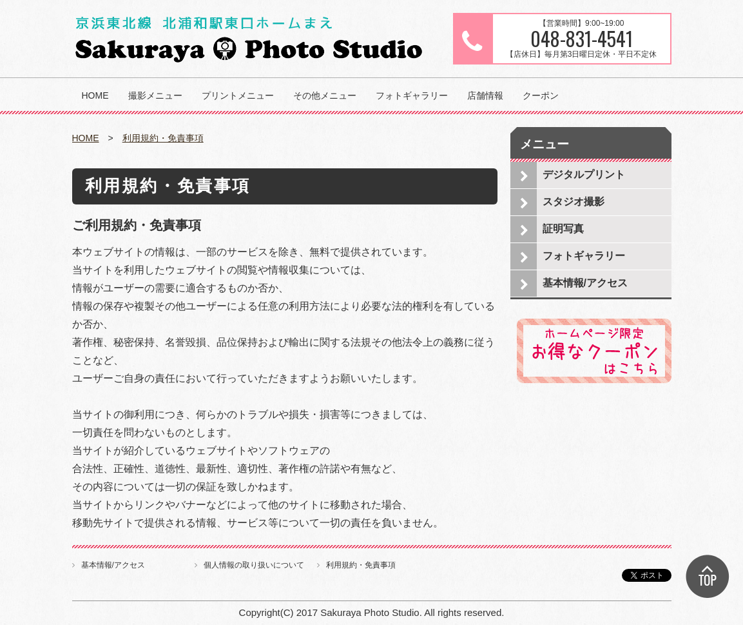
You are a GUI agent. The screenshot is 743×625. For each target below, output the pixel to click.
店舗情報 (485, 95)
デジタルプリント (584, 174)
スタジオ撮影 (573, 201)
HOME (95, 95)
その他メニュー (324, 95)
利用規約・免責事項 (163, 138)
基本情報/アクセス (585, 282)
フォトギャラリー (412, 95)
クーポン (541, 95)
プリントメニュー (238, 95)
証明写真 (563, 228)
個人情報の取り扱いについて (254, 565)
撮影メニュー (155, 95)
